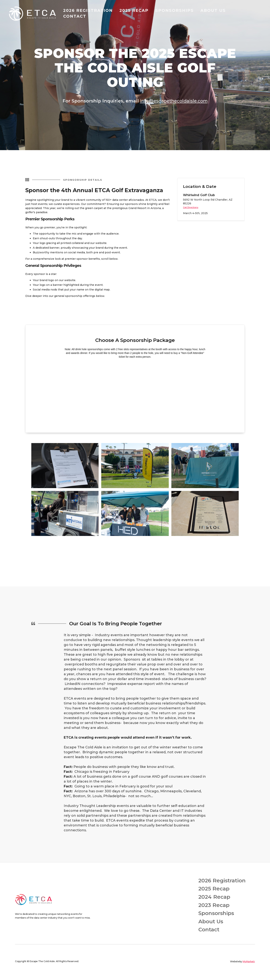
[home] (33, 14)
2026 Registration (222, 880)
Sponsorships (216, 913)
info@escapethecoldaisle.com (174, 101)
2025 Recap (214, 889)
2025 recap (133, 10)
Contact (208, 929)
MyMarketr (249, 961)
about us (213, 10)
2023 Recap (214, 905)
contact (74, 16)
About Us (210, 921)
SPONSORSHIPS (174, 10)
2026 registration (88, 10)
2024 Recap (214, 897)
